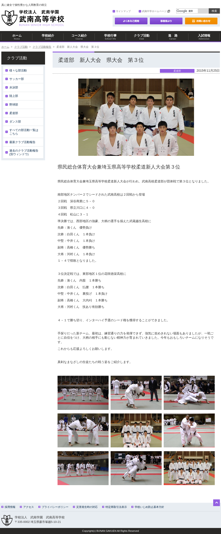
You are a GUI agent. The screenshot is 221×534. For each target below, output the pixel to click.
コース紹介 (79, 37)
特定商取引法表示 (114, 507)
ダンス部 (15, 121)
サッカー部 (16, 79)
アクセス (27, 507)
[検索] (187, 11)
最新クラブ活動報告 (22, 142)
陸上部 (13, 96)
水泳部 (13, 87)
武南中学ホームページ (153, 11)
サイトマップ (122, 11)
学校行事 (110, 37)
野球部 (13, 104)
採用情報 (8, 507)
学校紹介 (48, 37)
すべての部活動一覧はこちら (23, 131)
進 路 (172, 37)
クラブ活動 (141, 37)
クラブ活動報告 (42, 46)
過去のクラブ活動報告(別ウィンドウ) (23, 152)
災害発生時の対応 (85, 507)
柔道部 (13, 113)
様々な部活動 (18, 70)
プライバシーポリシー (53, 507)
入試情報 (204, 37)
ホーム (17, 37)
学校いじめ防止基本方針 (147, 507)
